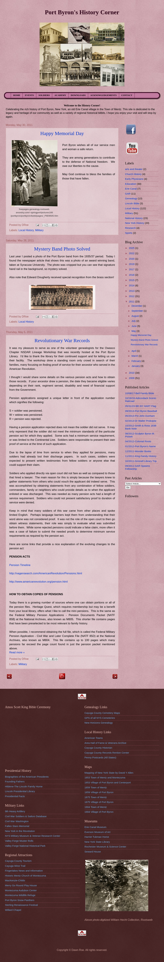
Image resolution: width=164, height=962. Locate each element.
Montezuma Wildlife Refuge (20, 895)
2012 (132, 296)
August (135, 316)
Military (39, 230)
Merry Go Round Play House (21, 885)
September (138, 311)
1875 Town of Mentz (95, 797)
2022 (132, 253)
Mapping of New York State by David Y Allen (108, 772)
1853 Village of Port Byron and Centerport (107, 782)
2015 (132, 280)
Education (130, 183)
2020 (132, 258)
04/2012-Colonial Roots (138, 441)
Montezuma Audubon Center (21, 890)
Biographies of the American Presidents (27, 776)
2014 (132, 285)
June (134, 326)
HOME (16, 95)
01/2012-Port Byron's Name (140, 446)
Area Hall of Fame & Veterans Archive (105, 742)
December (137, 306)
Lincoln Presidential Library (20, 791)
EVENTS (29, 95)
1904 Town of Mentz (95, 807)
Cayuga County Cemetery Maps (102, 712)
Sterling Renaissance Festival (21, 905)
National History (134, 218)
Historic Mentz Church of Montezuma (25, 875)
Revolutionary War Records (62, 340)
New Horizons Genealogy (98, 722)
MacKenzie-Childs (15, 880)
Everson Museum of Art (97, 832)
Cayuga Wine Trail (15, 865)
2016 (132, 274)
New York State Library (97, 841)
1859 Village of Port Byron (98, 792)
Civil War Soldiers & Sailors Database (26, 816)
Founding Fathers (15, 781)
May (134, 331)
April (134, 351)
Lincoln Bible (132, 203)
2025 (132, 248)
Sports (128, 232)
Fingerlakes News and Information (24, 870)
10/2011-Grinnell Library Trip (141, 461)
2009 (132, 378)
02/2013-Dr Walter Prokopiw (140, 420)
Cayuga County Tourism (18, 860)
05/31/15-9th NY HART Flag (140, 406)
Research (130, 227)
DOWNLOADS (78, 95)
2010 (132, 372)
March (135, 356)
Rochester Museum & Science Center (105, 846)
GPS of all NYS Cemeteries (99, 717)
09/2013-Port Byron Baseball (141, 411)
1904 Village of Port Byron (98, 811)
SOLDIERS (44, 95)
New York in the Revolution (20, 831)
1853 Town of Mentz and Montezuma (104, 777)
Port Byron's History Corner (82, 12)
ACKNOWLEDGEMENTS (103, 95)
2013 (132, 290)
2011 (132, 301)
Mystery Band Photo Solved (62, 249)
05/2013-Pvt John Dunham (140, 415)
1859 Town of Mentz (95, 787)
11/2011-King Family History (140, 456)
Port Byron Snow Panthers (19, 900)
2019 (132, 264)
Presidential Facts (15, 796)
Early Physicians (134, 178)
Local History (26, 230)
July (134, 321)
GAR (128, 193)
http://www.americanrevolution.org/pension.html (38, 581)
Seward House (92, 851)
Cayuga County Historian (98, 747)
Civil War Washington (17, 821)
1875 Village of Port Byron (98, 802)
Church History (133, 174)
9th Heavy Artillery (15, 811)
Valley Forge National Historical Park (25, 845)
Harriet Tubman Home (96, 836)
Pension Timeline (19, 565)
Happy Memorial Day (62, 133)
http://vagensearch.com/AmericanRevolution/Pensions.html (45, 573)
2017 (132, 269)
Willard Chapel (13, 909)
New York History (134, 223)
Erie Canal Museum (95, 827)
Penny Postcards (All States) (100, 757)
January (136, 366)
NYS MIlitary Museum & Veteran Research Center (32, 835)
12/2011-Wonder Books (138, 451)
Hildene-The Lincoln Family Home (24, 786)
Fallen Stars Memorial (17, 826)
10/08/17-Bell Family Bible (139, 393)
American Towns (93, 737)
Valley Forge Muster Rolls (19, 840)
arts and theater (133, 169)
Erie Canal (131, 188)
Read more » (17, 652)
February (137, 361)
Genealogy (131, 198)
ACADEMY (60, 95)
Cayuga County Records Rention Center (106, 752)
